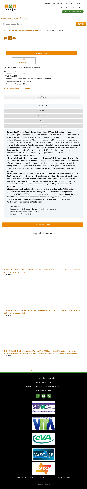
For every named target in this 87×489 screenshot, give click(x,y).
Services (57, 3)
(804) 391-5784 (46, 382)
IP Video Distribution (33, 30)
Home (47, 3)
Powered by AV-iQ (50, 371)
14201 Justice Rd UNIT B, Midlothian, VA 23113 (46, 386)
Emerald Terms (32, 371)
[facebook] (38, 396)
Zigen (45, 30)
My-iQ (23, 18)
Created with (43, 484)
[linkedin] (43, 396)
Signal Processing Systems (14, 30)
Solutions (61, 7)
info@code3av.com (46, 390)
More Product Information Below (18, 88)
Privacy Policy (41, 371)
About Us (69, 3)
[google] (49, 396)
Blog (53, 378)
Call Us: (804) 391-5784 (73, 11)
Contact (48, 378)
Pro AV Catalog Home (10, 18)
